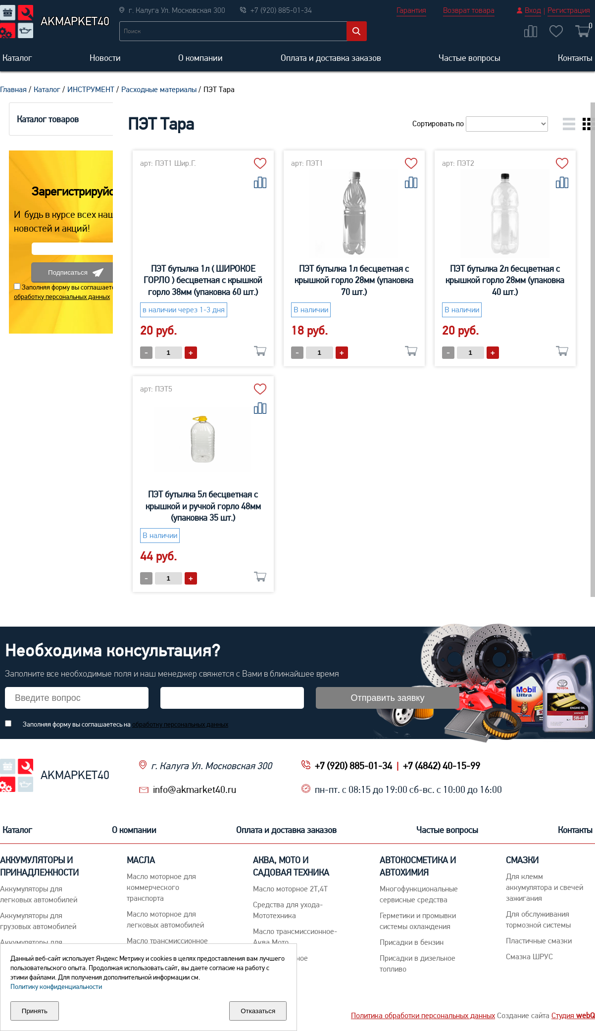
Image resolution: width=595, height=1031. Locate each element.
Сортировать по (480, 123)
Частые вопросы (469, 57)
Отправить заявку (388, 698)
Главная (13, 89)
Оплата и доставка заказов (331, 57)
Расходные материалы (159, 89)
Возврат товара (469, 10)
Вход (533, 10)
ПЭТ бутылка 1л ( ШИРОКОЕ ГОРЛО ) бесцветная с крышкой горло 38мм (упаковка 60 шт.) (234, 280)
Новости (105, 57)
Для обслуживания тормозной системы (538, 919)
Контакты (575, 57)
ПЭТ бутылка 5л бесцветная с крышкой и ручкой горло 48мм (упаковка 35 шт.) (385, 506)
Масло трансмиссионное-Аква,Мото (295, 937)
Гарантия (411, 10)
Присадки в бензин (412, 942)
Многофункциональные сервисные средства (419, 894)
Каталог (17, 57)
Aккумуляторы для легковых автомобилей (38, 894)
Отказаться (258, 1011)
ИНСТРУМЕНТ (90, 89)
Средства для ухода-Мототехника (288, 910)
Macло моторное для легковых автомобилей (165, 919)
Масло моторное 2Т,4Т (290, 888)
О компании (200, 57)
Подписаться (67, 272)
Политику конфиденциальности (56, 986)
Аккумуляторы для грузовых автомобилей (38, 921)
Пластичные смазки (539, 940)
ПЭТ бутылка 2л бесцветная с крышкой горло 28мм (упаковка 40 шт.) (234, 506)
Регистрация (568, 10)
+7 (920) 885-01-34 (353, 766)
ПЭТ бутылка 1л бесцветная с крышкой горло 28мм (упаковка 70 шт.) (385, 280)
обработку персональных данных (53, 296)
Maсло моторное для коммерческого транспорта (161, 887)
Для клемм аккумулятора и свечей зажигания (544, 887)
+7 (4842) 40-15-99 (441, 766)
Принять (35, 1011)
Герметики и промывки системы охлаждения (418, 921)
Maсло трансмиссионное (167, 940)
